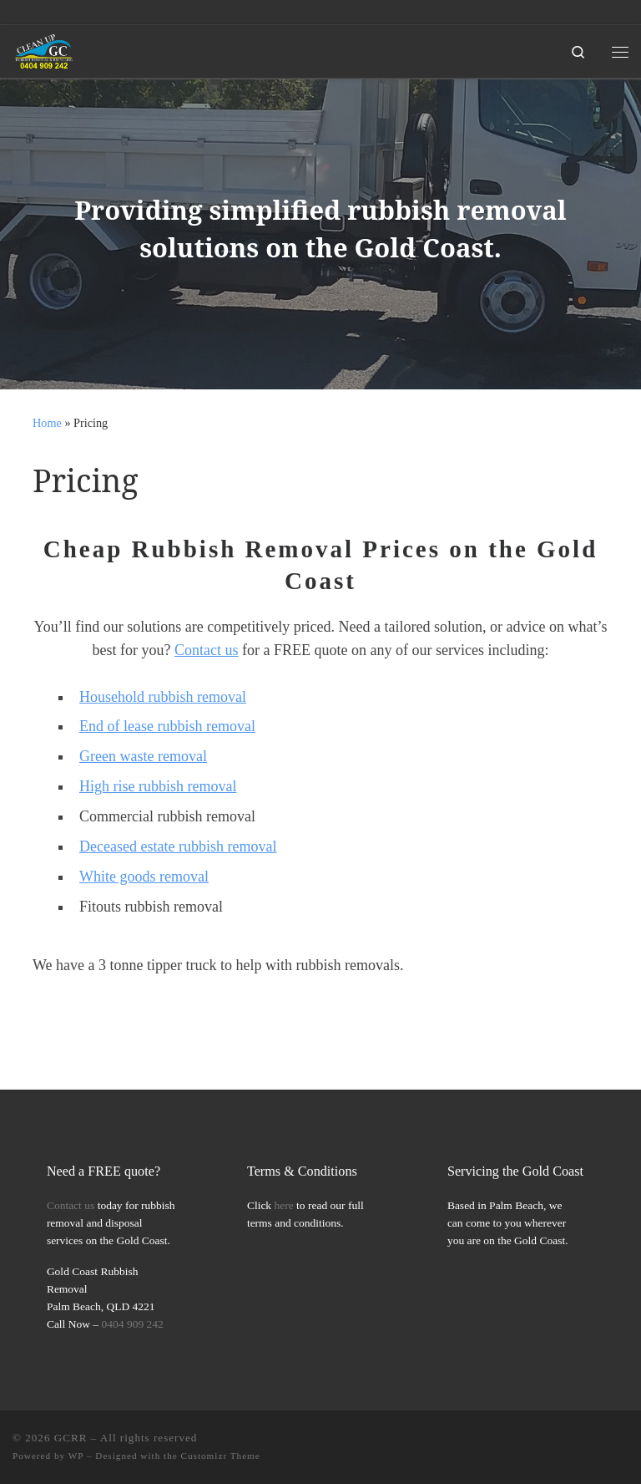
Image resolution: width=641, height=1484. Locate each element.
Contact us (206, 650)
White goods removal (144, 876)
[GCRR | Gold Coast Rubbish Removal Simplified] (44, 50)
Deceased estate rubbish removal (177, 846)
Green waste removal (143, 756)
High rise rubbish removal (157, 786)
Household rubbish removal (162, 697)
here (284, 1205)
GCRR (71, 1437)
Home (47, 422)
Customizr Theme (220, 1456)
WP (75, 1456)
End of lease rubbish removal (167, 726)
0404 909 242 (133, 1324)
